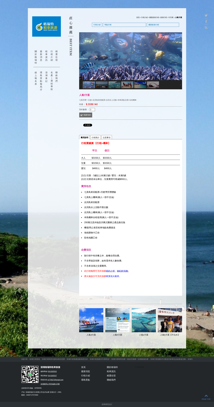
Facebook (139, 367)
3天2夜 (170, 17)
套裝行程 (163, 17)
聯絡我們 (56, 76)
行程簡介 (95, 137)
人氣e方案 (143, 335)
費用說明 (84, 137)
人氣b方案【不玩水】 (170, 335)
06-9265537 (52, 376)
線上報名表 (36, 78)
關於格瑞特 (36, 57)
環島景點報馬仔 (41, 81)
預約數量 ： (84, 109)
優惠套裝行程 (154, 17)
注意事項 (106, 137)
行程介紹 (52, 55)
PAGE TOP (206, 397)
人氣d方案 (91, 335)
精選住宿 (56, 55)
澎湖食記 (46, 76)
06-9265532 (52, 371)
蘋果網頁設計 (107, 404)
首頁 (138, 17)
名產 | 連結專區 (52, 80)
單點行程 (108, 25)
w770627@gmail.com (55, 380)
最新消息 (41, 55)
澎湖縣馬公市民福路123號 (50, 384)
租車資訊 (46, 55)
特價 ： (82, 104)
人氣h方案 (117, 335)
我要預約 (87, 115)
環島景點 (85, 380)
